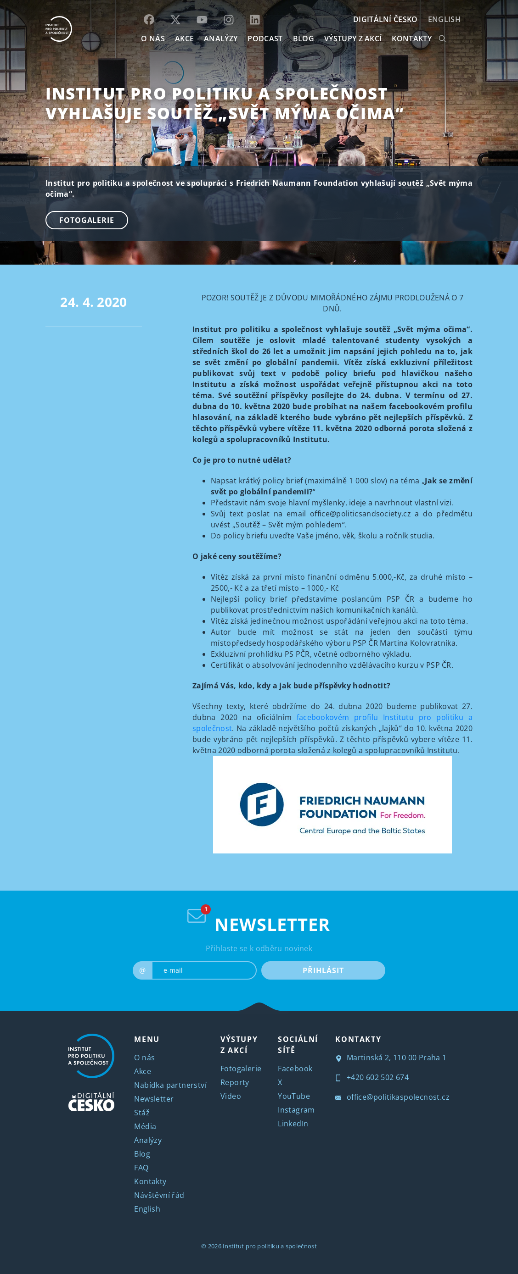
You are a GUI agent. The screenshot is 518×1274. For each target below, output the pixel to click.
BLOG (303, 38)
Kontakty (150, 1181)
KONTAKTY (412, 38)
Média (145, 1126)
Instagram (296, 1110)
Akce (142, 1071)
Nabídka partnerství (170, 1085)
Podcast (265, 38)
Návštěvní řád (159, 1195)
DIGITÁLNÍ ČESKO (385, 19)
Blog (142, 1154)
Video (230, 1096)
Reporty (234, 1082)
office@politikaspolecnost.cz (392, 1097)
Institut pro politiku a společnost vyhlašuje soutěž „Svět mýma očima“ (224, 103)
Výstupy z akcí (353, 38)
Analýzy (220, 38)
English (444, 19)
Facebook (295, 1069)
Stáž (142, 1113)
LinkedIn (293, 1124)
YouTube (294, 1096)
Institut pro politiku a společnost (270, 1246)
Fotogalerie (86, 220)
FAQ (141, 1168)
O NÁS (153, 38)
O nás (144, 1057)
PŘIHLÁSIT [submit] (323, 970)
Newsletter (154, 1099)
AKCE (184, 38)
